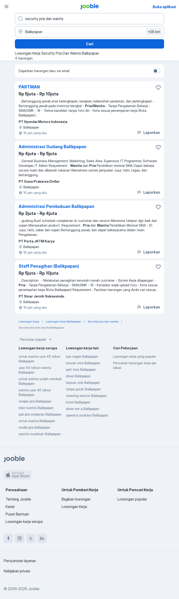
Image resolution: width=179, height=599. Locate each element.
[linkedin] (42, 538)
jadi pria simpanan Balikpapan (40, 414)
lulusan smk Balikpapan (83, 383)
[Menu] (6, 6)
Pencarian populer (36, 339)
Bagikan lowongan (76, 499)
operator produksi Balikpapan (87, 415)
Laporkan (148, 132)
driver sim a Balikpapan (82, 409)
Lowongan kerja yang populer (134, 356)
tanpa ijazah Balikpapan (83, 389)
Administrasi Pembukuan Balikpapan (56, 206)
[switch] (156, 71)
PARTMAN (29, 86)
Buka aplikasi (164, 6)
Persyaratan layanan (20, 560)
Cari (89, 44)
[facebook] (8, 538)
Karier (10, 506)
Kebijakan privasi (17, 571)
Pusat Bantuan (17, 514)
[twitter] (30, 538)
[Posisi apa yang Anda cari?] (89, 18)
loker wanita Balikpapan (36, 408)
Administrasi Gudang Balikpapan (52, 146)
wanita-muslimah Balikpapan (40, 434)
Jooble (33, 588)
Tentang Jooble (18, 499)
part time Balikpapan (81, 369)
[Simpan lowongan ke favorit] (158, 87)
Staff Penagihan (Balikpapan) (49, 266)
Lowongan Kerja (74, 506)
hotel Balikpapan (78, 402)
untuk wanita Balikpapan (37, 421)
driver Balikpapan (78, 376)
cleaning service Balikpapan (86, 396)
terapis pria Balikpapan (35, 401)
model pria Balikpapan (34, 427)
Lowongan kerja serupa (24, 521)
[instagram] (19, 538)
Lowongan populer (132, 499)
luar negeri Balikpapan (82, 356)
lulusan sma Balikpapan (83, 363)
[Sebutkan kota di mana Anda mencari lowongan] (89, 31)
